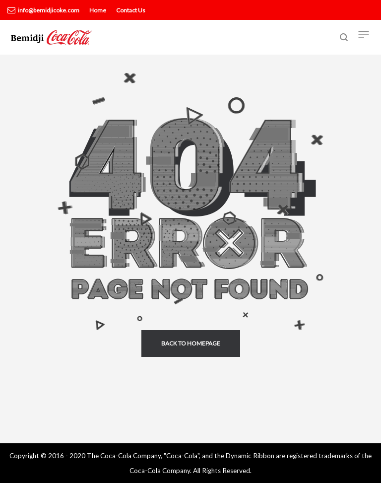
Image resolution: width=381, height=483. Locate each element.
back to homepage (190, 343)
